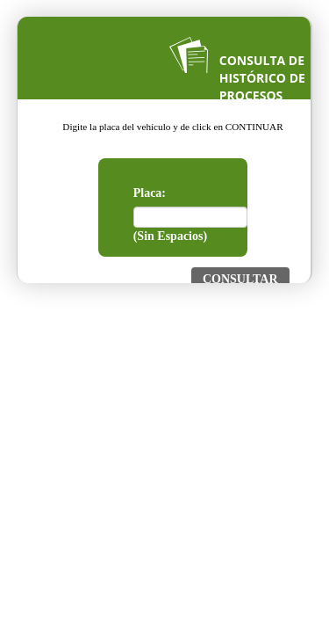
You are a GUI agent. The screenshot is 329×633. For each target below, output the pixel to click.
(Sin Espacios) (170, 236)
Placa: (149, 193)
